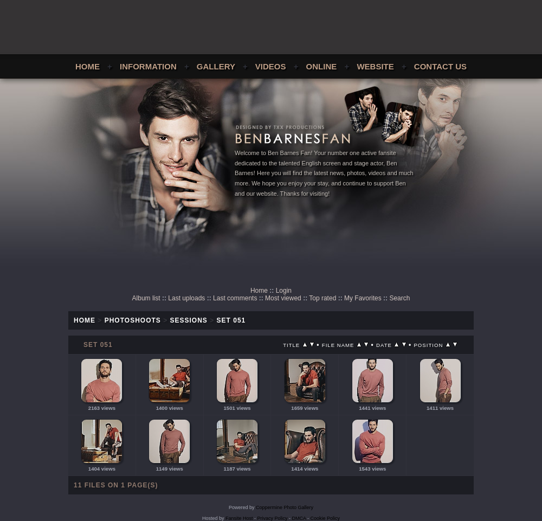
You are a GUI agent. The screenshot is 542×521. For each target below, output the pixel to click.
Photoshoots (133, 320)
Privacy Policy (272, 518)
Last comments (235, 298)
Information (148, 66)
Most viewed (283, 298)
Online (321, 66)
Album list (146, 298)
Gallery (216, 66)
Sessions (189, 320)
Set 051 (231, 320)
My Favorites (363, 298)
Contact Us (440, 66)
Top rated (322, 298)
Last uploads (186, 298)
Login (284, 290)
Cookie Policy (325, 518)
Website (375, 66)
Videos (270, 66)
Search (399, 298)
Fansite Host (239, 518)
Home (87, 66)
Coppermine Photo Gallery (284, 507)
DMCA (299, 518)
